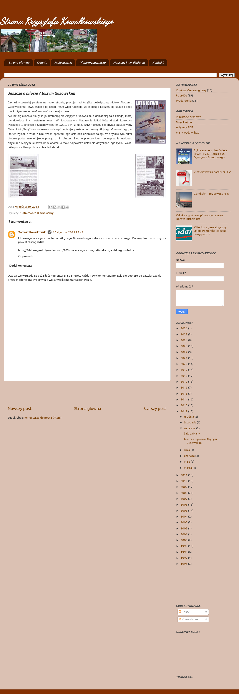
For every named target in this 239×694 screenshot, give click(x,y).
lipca (187, 450)
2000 (184, 540)
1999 (184, 546)
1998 (184, 552)
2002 (184, 528)
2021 (184, 358)
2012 (184, 411)
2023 (184, 346)
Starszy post (154, 408)
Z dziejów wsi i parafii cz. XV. (212, 172)
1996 (184, 563)
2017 (184, 381)
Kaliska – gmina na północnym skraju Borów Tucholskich (199, 217)
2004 (184, 516)
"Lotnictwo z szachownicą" (37, 213)
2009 (184, 486)
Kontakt (158, 62)
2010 (184, 481)
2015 (184, 393)
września (190, 428)
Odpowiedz (26, 256)
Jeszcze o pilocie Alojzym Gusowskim (200, 440)
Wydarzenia (184, 100)
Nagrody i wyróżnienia (129, 62)
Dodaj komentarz (20, 265)
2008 (184, 493)
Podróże (181, 95)
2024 (184, 340)
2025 (184, 334)
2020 (184, 364)
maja (187, 461)
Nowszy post (20, 408)
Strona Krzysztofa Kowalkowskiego (56, 21)
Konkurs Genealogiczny (191, 90)
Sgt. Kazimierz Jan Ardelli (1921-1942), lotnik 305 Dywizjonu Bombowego (210, 154)
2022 (184, 352)
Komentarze (188, 619)
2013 (184, 405)
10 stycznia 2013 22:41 (68, 232)
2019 (184, 369)
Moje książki (63, 62)
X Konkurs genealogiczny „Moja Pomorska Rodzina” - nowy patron (211, 230)
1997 (184, 558)
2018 (184, 375)
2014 (184, 399)
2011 (184, 475)
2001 (184, 534)
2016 (184, 387)
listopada (190, 422)
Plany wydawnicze (93, 62)
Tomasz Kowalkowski (32, 232)
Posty (184, 612)
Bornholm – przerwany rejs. (211, 193)
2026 (184, 328)
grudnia (189, 416)
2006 (184, 504)
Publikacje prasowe (188, 117)
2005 (184, 510)
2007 (184, 498)
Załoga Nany (191, 433)
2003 (184, 522)
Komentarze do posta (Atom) (42, 417)
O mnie (42, 62)
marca (188, 467)
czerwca (189, 455)
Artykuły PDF (184, 127)
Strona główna (18, 62)
